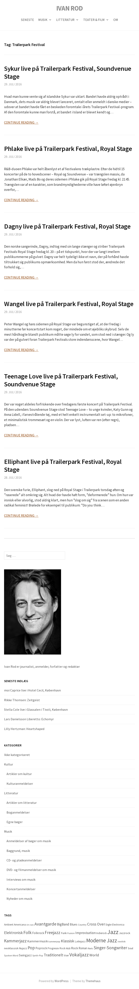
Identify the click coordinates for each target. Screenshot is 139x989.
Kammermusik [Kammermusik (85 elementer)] (37, 941)
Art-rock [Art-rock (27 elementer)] (30, 924)
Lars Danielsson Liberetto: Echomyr (29, 719)
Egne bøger (15, 822)
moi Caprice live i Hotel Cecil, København (32, 690)
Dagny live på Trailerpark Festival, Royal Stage (67, 226)
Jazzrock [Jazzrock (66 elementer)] (124, 933)
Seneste (27, 20)
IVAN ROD (69, 8)
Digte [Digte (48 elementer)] (108, 924)
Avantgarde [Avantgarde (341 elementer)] (45, 924)
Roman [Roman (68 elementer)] (83, 948)
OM (115, 20)
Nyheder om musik (19, 899)
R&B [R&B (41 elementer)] (68, 948)
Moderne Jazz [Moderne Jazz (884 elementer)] (101, 940)
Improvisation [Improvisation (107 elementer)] (85, 933)
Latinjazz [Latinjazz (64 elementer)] (80, 941)
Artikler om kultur (19, 774)
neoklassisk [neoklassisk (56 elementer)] (11, 948)
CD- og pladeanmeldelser (24, 860)
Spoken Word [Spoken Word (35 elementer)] (11, 955)
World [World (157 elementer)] (94, 955)
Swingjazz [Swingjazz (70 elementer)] (25, 955)
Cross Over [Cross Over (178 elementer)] (96, 924)
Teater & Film (94, 20)
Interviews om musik (21, 879)
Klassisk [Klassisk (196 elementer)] (67, 940)
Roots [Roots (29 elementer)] (90, 948)
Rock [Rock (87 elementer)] (74, 948)
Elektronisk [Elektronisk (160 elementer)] (13, 932)
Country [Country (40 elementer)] (82, 924)
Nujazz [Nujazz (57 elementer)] (23, 948)
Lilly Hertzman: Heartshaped (24, 729)
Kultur (8, 764)
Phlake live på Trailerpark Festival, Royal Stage (68, 148)
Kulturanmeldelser (20, 784)
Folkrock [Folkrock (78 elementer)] (38, 933)
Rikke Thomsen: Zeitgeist (22, 700)
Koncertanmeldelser (21, 889)
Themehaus (93, 981)
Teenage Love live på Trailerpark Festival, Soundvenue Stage (61, 380)
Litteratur (65, 20)
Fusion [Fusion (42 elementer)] (71, 933)
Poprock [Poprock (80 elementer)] (41, 948)
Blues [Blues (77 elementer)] (73, 924)
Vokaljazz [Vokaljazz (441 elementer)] (79, 955)
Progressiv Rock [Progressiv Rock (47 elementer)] (56, 948)
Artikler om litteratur (22, 803)
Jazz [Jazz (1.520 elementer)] (112, 932)
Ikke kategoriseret (17, 755)
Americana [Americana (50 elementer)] (20, 924)
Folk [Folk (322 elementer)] (27, 932)
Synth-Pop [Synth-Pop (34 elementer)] (37, 955)
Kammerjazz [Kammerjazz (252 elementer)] (15, 941)
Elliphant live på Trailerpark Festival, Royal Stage (62, 465)
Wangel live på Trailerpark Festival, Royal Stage (68, 304)
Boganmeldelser (18, 812)
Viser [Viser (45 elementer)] (66, 955)
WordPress (62, 981)
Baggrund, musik (18, 851)
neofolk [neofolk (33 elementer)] (122, 941)
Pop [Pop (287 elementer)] (31, 947)
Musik (42, 20)
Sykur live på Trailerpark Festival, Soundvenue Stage (67, 72)
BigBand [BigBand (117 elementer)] (63, 924)
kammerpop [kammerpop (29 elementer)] (54, 941)
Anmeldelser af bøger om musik (29, 841)
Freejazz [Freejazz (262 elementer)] (52, 932)
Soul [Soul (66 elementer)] (130, 948)
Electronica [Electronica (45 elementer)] (118, 924)
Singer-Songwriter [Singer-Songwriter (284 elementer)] (110, 947)
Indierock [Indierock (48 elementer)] (101, 933)
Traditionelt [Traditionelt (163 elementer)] (53, 954)
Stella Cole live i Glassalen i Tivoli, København (36, 709)
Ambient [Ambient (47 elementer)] (8, 924)
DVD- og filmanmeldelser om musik (31, 870)
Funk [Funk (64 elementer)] (64, 933)
